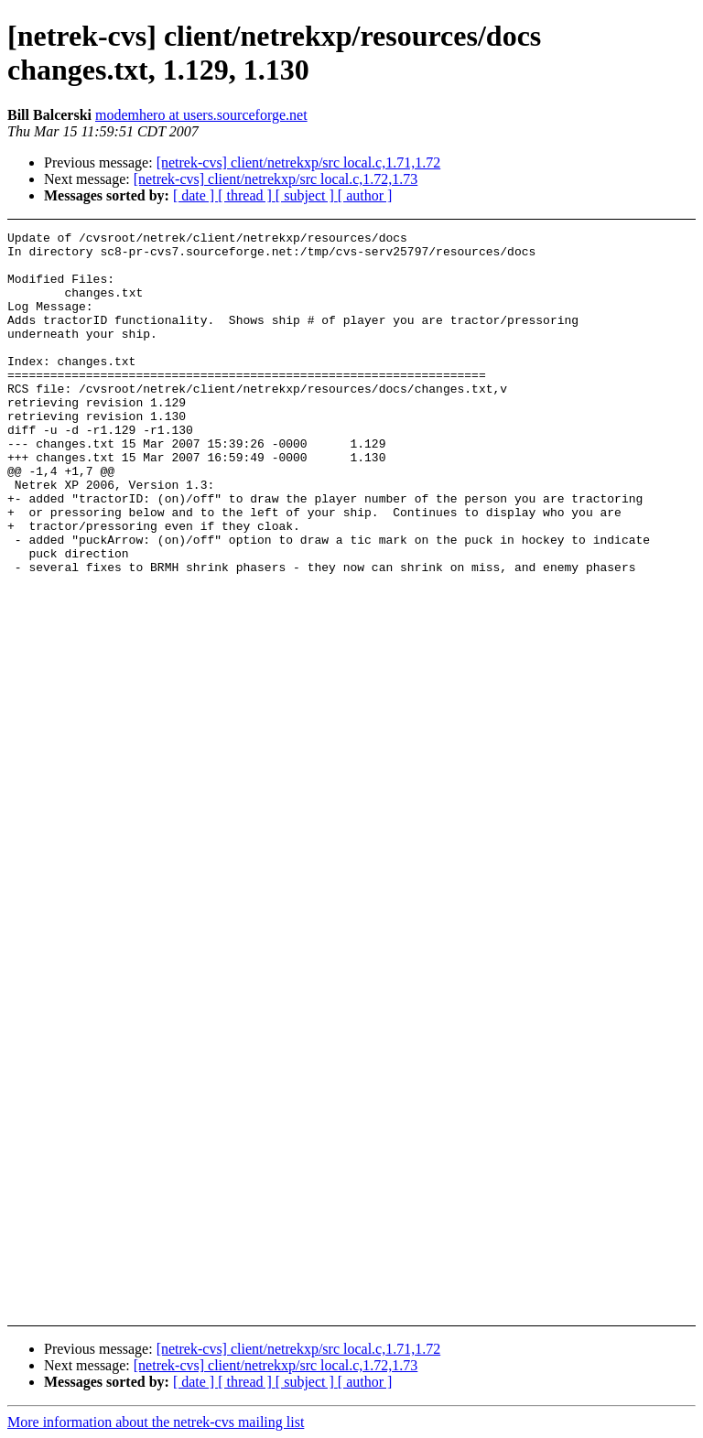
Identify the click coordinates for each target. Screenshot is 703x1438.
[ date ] (195, 195)
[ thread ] (247, 195)
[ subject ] (307, 195)
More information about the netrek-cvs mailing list (155, 1422)
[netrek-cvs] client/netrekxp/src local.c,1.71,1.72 (299, 162)
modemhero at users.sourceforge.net (201, 115)
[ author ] (365, 195)
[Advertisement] (647, 494)
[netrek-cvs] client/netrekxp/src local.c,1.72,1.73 (276, 179)
